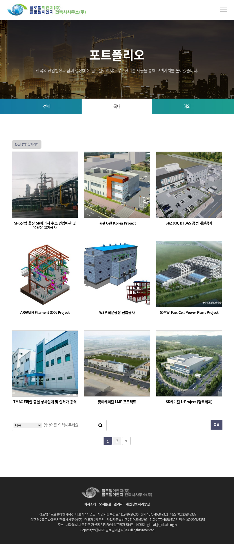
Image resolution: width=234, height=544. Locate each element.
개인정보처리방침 (138, 504)
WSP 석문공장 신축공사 (117, 312)
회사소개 (90, 504)
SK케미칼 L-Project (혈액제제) (189, 401)
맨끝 (126, 441)
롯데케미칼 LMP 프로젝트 (117, 401)
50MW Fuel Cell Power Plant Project (189, 312)
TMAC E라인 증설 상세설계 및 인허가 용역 (44, 401)
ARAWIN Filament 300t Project (44, 312)
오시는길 (105, 504)
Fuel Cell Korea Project (117, 223)
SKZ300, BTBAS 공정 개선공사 (189, 223)
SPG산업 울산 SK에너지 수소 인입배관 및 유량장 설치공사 (45, 225)
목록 (216, 424)
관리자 (118, 504)
